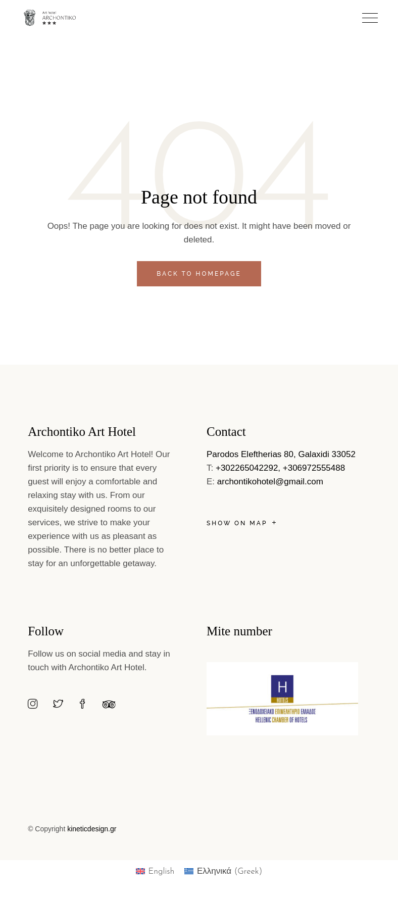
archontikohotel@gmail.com (270, 481)
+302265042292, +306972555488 (280, 468)
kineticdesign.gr (91, 829)
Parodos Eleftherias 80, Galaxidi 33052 (281, 454)
